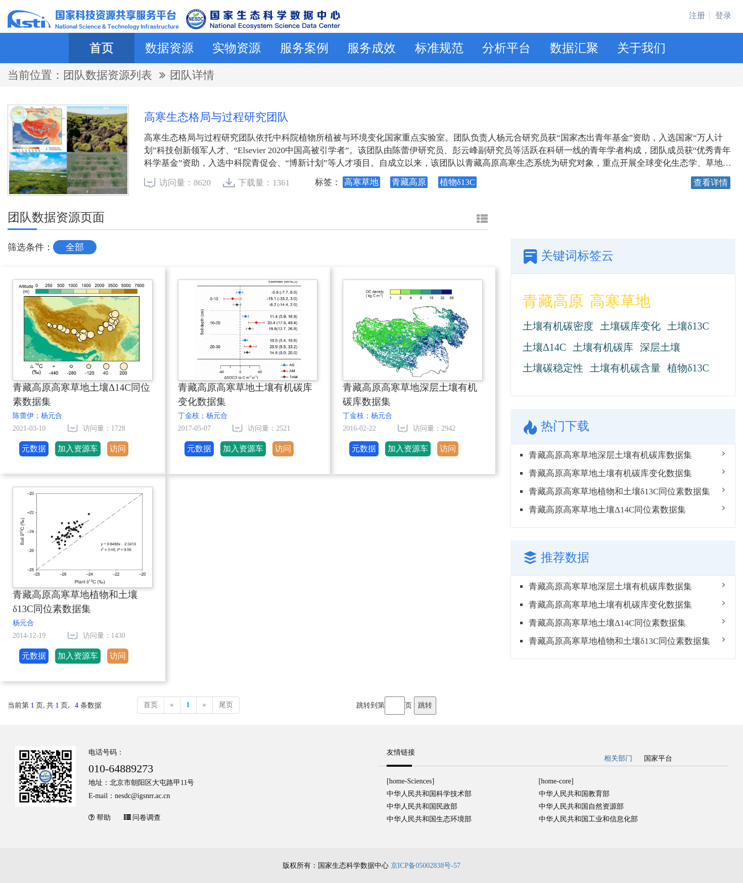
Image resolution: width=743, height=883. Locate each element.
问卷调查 (146, 817)
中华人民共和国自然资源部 (581, 806)
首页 (101, 48)
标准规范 (439, 48)
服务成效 (371, 48)
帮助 (104, 817)
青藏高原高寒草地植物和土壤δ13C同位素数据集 (75, 602)
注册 (697, 15)
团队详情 (192, 75)
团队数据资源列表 (109, 75)
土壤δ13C (688, 326)
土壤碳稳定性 (553, 368)
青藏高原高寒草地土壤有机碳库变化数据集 (245, 394)
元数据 (34, 448)
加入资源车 (78, 448)
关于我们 (641, 48)
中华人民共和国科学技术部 (429, 794)
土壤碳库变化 (630, 326)
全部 (75, 247)
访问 (118, 448)
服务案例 (304, 48)
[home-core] (556, 781)
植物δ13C (688, 368)
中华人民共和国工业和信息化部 (588, 819)
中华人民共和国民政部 (422, 806)
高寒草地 (620, 301)
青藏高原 (553, 301)
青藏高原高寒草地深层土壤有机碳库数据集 (410, 394)
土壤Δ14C (544, 347)
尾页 (226, 705)
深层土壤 (660, 347)
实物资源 (236, 48)
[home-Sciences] (410, 781)
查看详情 (710, 183)
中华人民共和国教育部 (574, 794)
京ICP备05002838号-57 (425, 865)
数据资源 (169, 48)
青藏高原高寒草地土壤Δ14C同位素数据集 (81, 394)
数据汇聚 (574, 48)
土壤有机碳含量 (625, 368)
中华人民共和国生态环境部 (429, 819)
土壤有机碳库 (603, 347)
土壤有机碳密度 (558, 326)
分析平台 (506, 48)
